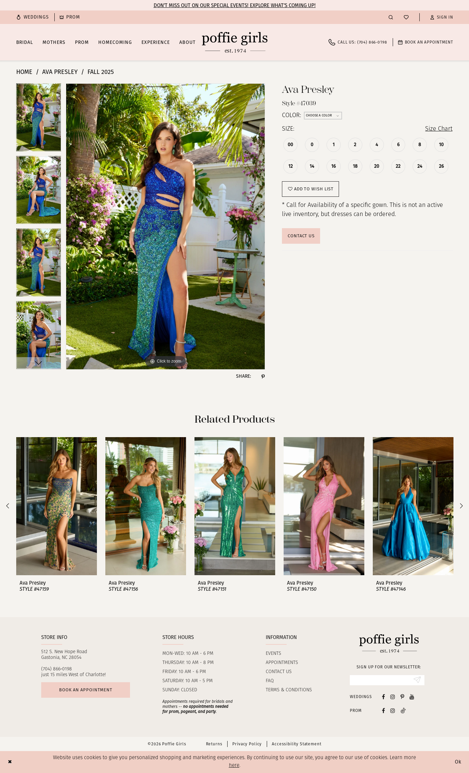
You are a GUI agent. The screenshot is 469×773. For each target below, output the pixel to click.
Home (24, 72)
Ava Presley (60, 72)
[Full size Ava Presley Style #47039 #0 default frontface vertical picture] (165, 226)
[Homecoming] (69, 17)
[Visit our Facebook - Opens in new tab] (383, 696)
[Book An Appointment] (426, 42)
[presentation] (56, 506)
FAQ (270, 681)
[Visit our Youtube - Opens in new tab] (412, 696)
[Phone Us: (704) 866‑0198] (357, 42)
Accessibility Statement (296, 744)
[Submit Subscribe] (417, 680)
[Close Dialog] (10, 762)
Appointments (282, 662)
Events (273, 653)
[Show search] (390, 17)
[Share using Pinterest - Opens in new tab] (263, 376)
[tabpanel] (38, 119)
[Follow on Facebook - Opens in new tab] (383, 710)
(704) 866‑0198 (56, 669)
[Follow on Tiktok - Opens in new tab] (403, 710)
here (234, 765)
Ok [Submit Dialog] (458, 762)
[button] (442, 17)
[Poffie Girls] (234, 42)
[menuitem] (33, 17)
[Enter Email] (387, 680)
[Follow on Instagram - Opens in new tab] (392, 710)
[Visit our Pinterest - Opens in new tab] (402, 696)
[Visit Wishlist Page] (406, 17)
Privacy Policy (247, 744)
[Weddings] (33, 17)
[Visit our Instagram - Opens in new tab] (392, 696)
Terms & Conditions (289, 690)
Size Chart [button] (438, 129)
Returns (214, 744)
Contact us (279, 671)
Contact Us (301, 235)
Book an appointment (85, 689)
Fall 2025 (100, 72)
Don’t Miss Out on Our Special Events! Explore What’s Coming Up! (235, 5)
